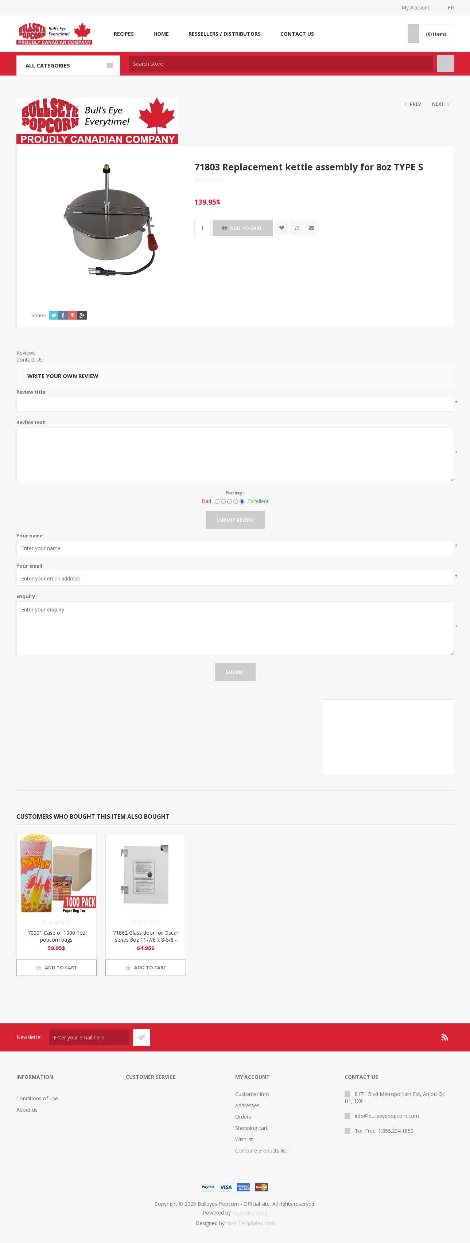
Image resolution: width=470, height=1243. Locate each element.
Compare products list (261, 1150)
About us (27, 1109)
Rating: (235, 492)
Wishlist (244, 1139)
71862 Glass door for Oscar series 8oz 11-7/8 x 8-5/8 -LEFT (145, 939)
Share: (38, 315)
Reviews (26, 352)
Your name (29, 535)
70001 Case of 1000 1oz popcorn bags (56, 936)
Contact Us (29, 359)
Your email (29, 566)
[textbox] (281, 64)
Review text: (31, 422)
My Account (415, 7)
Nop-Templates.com (250, 1223)
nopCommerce (250, 1212)
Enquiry (25, 596)
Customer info (252, 1093)
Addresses (247, 1105)
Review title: (31, 392)
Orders (243, 1116)
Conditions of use (37, 1098)
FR (451, 7)
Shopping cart (251, 1127)
